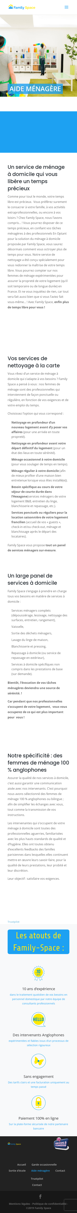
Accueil (21, 1164)
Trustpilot (13, 921)
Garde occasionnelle (44, 1164)
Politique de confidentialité (49, 1203)
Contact (60, 1170)
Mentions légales (19, 1203)
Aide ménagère (40, 1170)
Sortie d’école (17, 1170)
